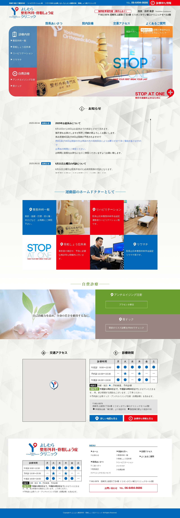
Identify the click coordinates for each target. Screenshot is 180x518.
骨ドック (17, 86)
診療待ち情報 (163, 3)
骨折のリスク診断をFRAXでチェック (126, 328)
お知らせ (95, 455)
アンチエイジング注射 (24, 79)
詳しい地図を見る (108, 418)
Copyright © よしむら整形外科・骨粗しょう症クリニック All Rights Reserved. (90, 512)
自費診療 (121, 469)
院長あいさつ (53, 23)
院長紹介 (95, 469)
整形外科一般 (19, 40)
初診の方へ (131, 31)
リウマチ (17, 59)
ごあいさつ (96, 465)
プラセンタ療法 (126, 304)
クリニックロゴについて (101, 473)
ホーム (95, 451)
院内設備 (87, 23)
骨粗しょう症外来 (22, 47)
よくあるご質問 (155, 23)
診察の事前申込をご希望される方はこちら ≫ (155, 31)
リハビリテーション (23, 53)
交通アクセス (121, 23)
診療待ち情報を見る (143, 418)
